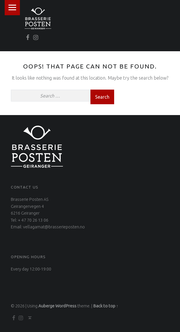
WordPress (65, 306)
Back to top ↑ (105, 306)
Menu (12, 7)
